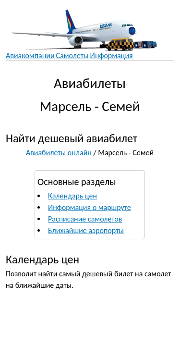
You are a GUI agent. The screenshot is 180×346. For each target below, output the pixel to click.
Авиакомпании (30, 55)
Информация (111, 55)
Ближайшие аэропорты (86, 230)
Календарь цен (72, 195)
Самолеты (72, 55)
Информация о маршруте (89, 207)
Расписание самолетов (85, 218)
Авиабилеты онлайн (59, 152)
